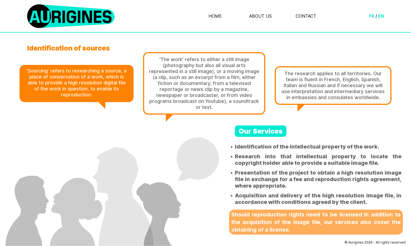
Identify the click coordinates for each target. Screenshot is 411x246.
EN (381, 16)
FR (371, 16)
